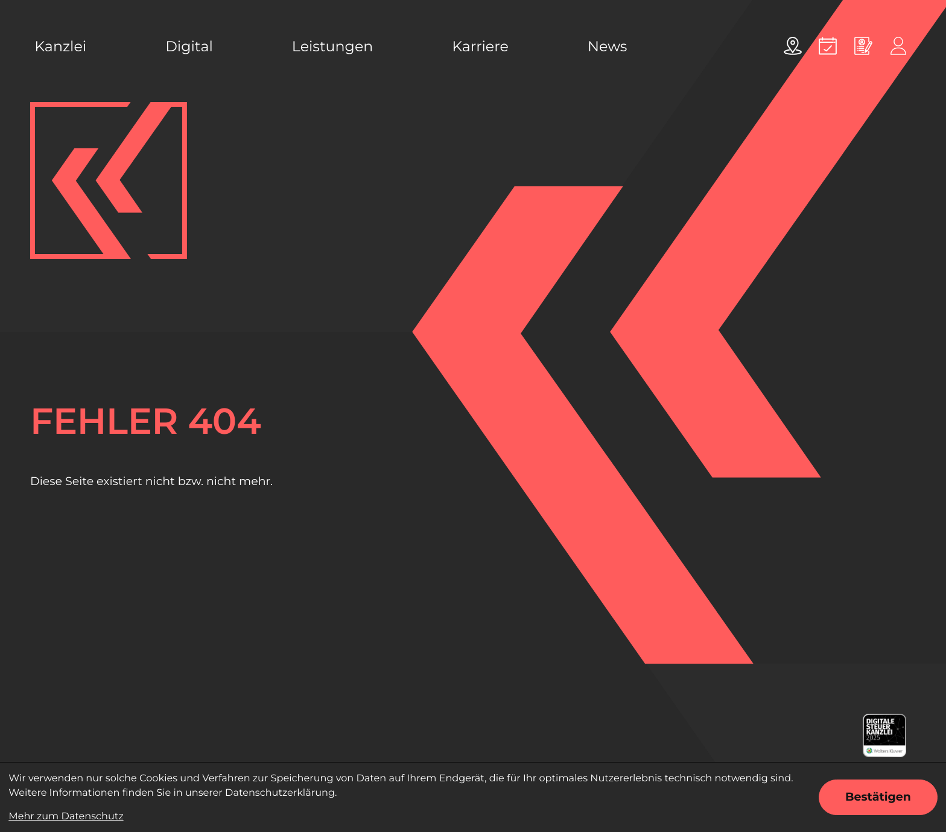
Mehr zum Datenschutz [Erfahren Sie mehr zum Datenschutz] (65, 816)
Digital (189, 46)
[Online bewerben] (863, 46)
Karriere (480, 46)
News (607, 46)
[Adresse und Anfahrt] (792, 46)
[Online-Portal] (898, 46)
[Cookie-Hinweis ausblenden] (878, 797)
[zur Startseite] (108, 180)
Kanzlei (60, 46)
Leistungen (332, 46)
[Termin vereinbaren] (827, 46)
